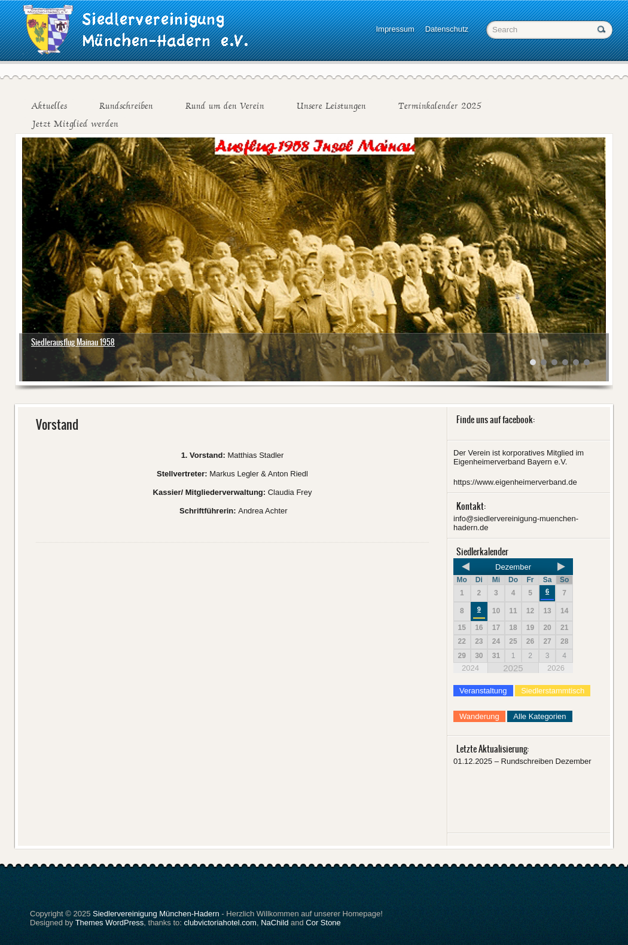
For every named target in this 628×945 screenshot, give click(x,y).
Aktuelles (49, 105)
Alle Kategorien (539, 716)
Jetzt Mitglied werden (74, 123)
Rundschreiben (126, 105)
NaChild (274, 922)
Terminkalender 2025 (439, 105)
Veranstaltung (483, 690)
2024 (470, 667)
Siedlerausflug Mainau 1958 (73, 342)
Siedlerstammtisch (552, 690)
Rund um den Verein (224, 105)
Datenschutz (446, 29)
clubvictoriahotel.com (220, 922)
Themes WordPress (109, 922)
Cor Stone (323, 922)
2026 (556, 667)
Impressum (395, 29)
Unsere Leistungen (331, 105)
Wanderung (479, 716)
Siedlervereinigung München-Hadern (156, 913)
